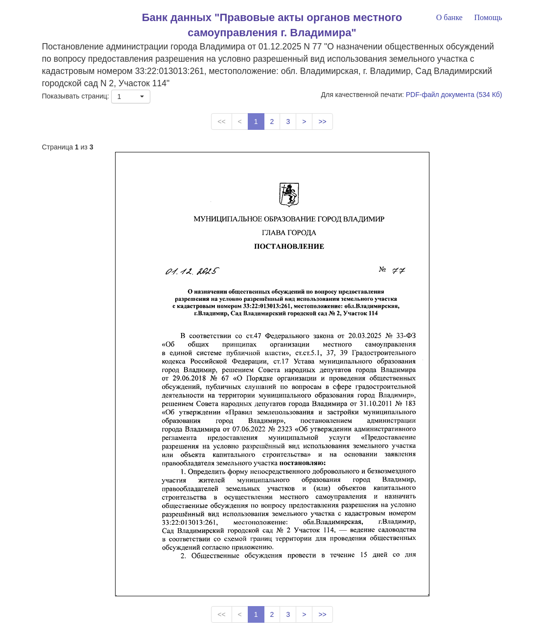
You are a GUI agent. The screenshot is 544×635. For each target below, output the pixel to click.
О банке (449, 17)
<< (221, 121)
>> (322, 121)
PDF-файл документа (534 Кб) (454, 94)
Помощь (488, 17)
